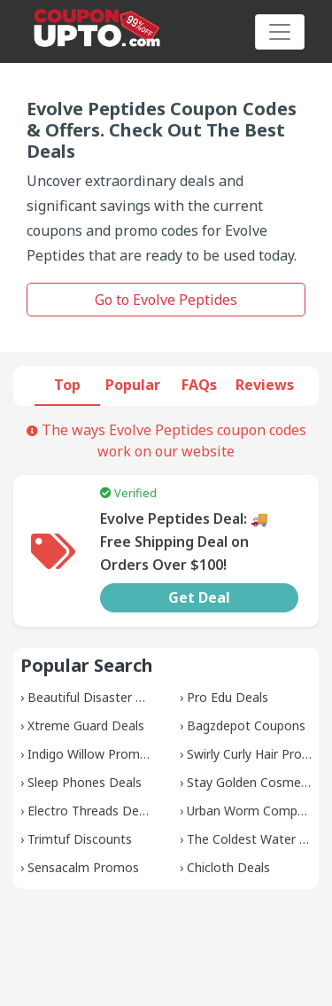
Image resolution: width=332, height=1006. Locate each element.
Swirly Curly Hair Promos (257, 753)
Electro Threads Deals (91, 810)
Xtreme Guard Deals (85, 725)
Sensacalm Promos (83, 867)
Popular (132, 384)
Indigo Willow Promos (90, 753)
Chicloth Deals (228, 867)
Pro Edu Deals (227, 697)
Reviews (264, 384)
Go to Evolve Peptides (166, 299)
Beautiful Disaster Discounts (110, 697)
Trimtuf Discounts (79, 839)
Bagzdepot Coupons (246, 725)
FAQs (199, 384)
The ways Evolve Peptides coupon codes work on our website (166, 440)
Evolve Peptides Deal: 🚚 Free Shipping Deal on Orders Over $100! (184, 541)
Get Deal (199, 597)
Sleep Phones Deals (84, 782)
